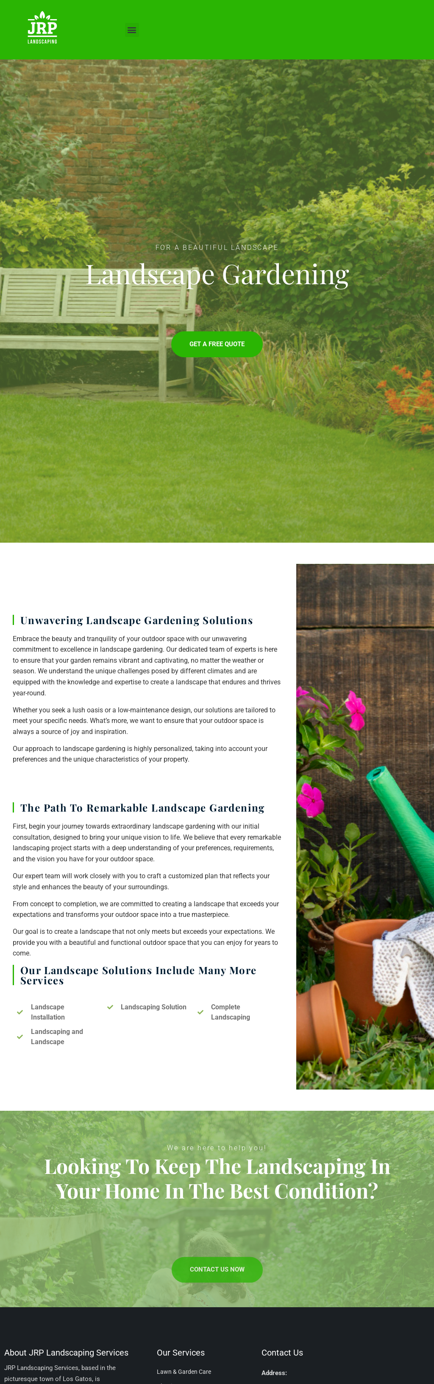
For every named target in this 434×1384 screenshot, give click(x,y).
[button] (132, 30)
